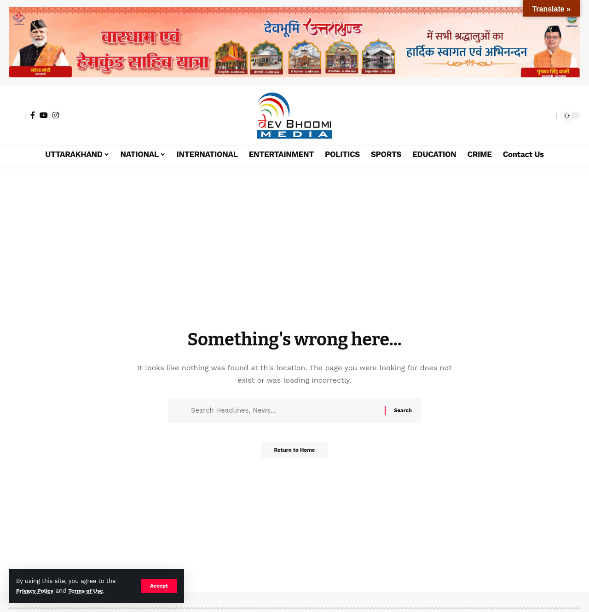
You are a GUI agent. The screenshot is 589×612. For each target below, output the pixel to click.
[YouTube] (43, 115)
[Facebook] (32, 115)
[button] (158, 585)
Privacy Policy (36, 590)
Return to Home (294, 452)
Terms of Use (90, 590)
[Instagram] (55, 115)
